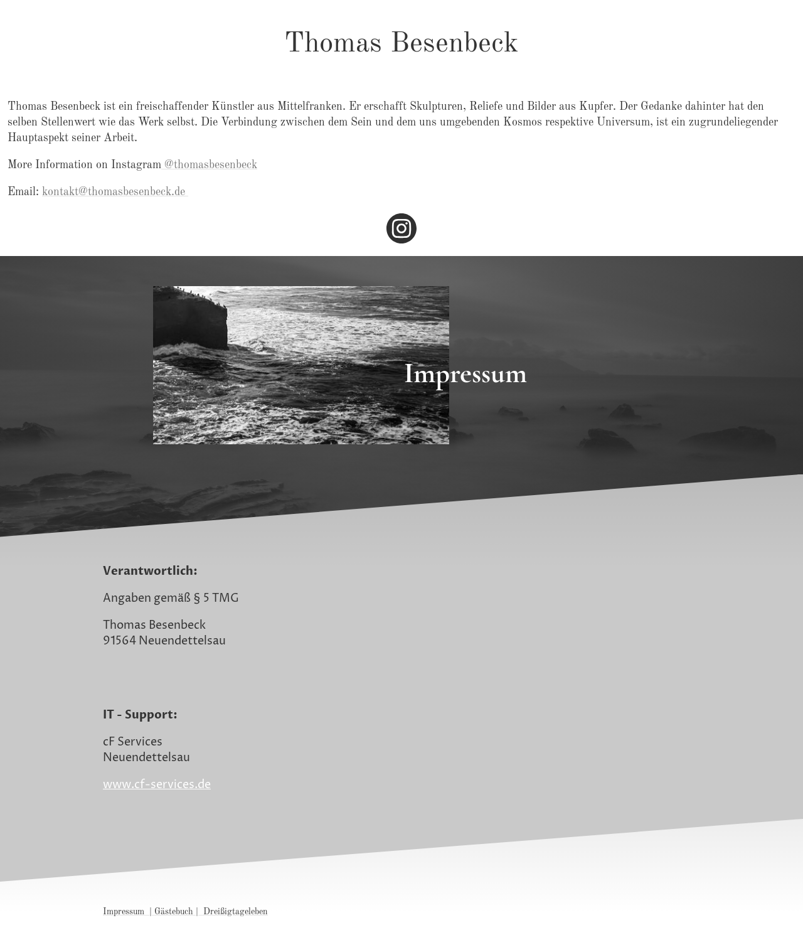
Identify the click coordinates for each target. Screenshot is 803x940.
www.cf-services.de (157, 785)
